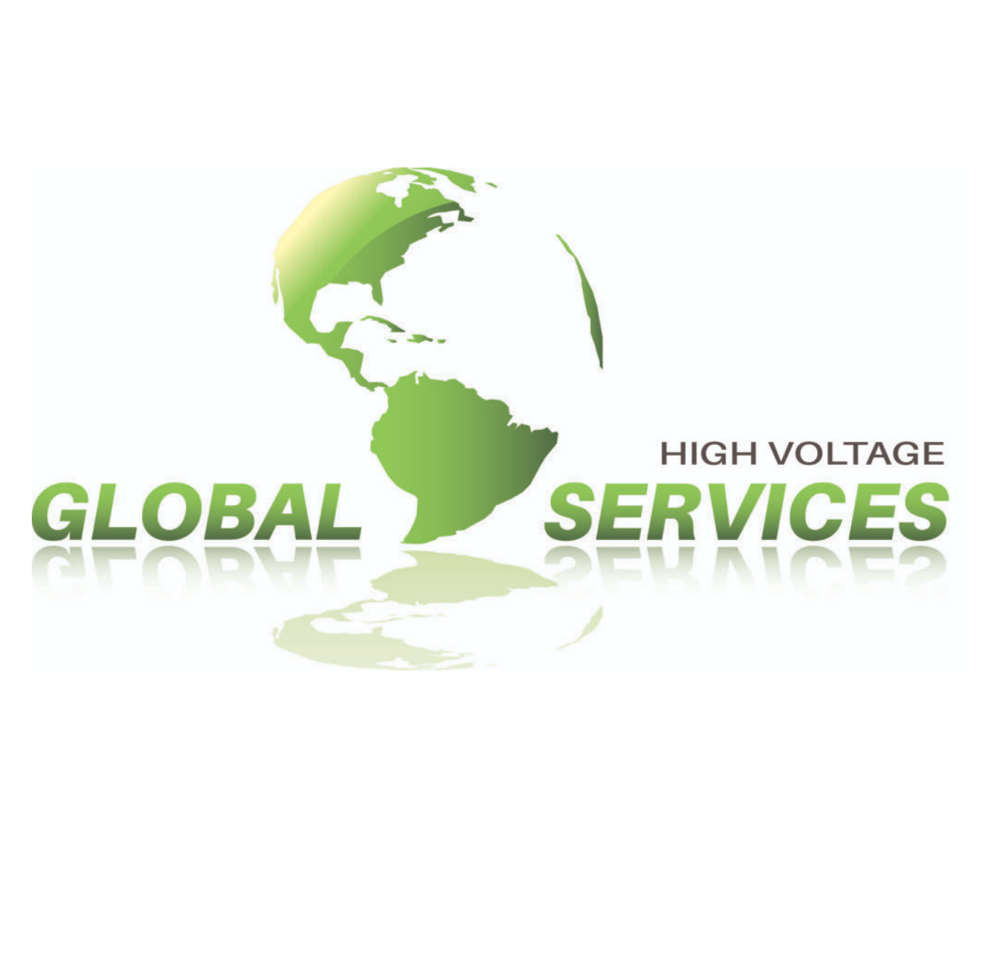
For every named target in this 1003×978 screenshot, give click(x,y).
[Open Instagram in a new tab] (881, 884)
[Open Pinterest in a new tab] (954, 884)
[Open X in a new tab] (844, 884)
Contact (224, 883)
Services (143, 883)
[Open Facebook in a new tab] (806, 884)
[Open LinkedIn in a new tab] (918, 884)
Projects (58, 883)
